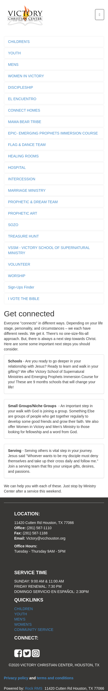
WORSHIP (16, 276)
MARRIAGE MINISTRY (27, 190)
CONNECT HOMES (24, 110)
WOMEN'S (23, 624)
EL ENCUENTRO (22, 99)
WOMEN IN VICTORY (26, 76)
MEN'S (19, 619)
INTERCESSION (21, 179)
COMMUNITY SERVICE (33, 630)
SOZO (13, 225)
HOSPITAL (17, 167)
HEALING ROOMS (23, 156)
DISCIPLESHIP (20, 87)
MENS (13, 64)
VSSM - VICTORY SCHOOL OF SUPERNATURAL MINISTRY (49, 250)
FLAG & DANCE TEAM (27, 145)
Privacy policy (16, 678)
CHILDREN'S (19, 42)
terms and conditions (55, 678)
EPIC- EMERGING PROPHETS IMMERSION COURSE (53, 133)
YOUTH (14, 53)
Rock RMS (33, 688)
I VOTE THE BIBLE (23, 299)
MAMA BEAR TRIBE (24, 122)
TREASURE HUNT (23, 236)
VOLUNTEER (19, 264)
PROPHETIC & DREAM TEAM (33, 202)
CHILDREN (23, 609)
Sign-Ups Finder (21, 287)
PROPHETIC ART (22, 213)
